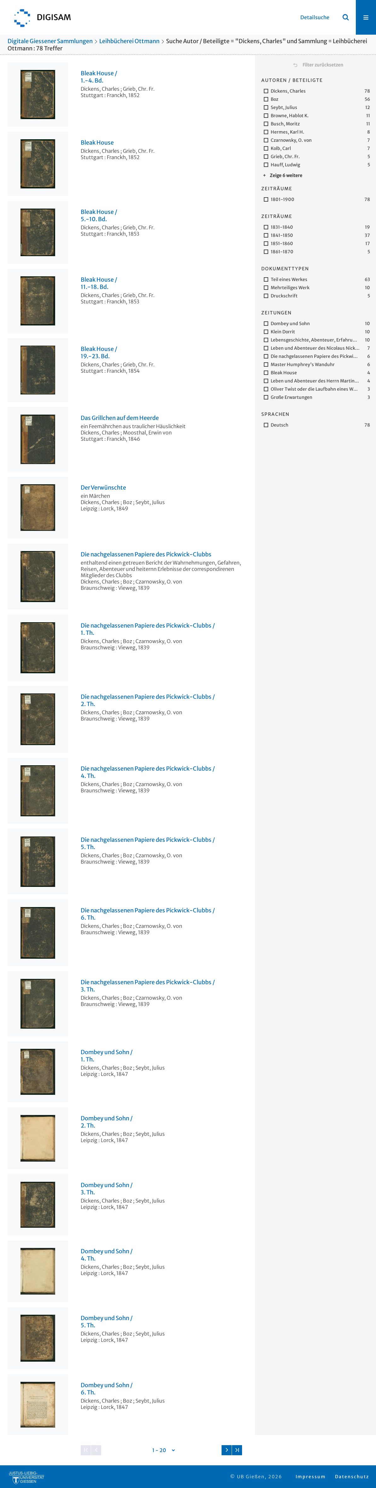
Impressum (311, 1476)
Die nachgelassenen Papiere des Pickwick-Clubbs (146, 554)
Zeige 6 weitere (286, 175)
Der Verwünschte (103, 487)
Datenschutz (352, 1476)
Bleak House (97, 142)
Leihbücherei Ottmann (129, 41)
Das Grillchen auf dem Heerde (120, 418)
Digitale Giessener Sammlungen (50, 41)
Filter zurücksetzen (323, 65)
